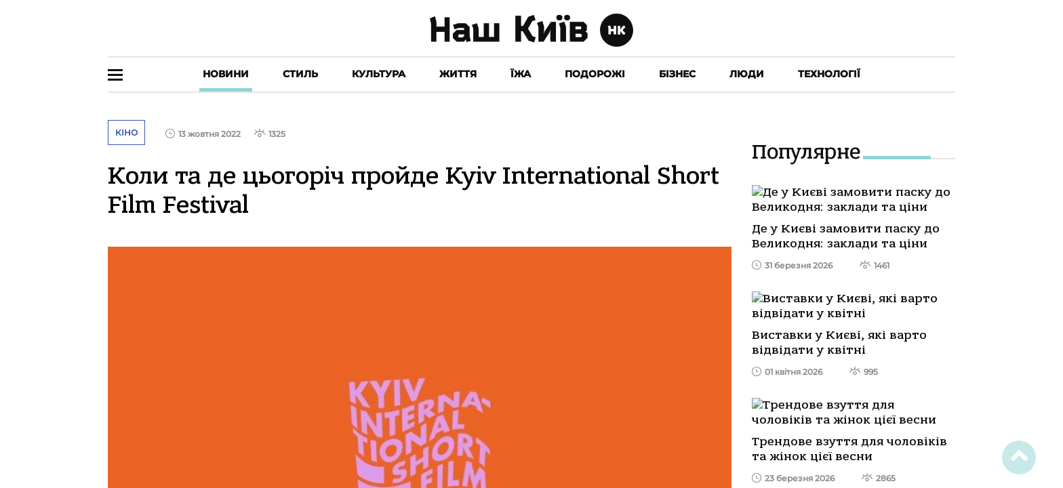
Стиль (300, 74)
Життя (458, 74)
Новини (226, 74)
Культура (378, 74)
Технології (829, 74)
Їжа (520, 74)
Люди (746, 74)
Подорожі (595, 74)
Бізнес (677, 74)
